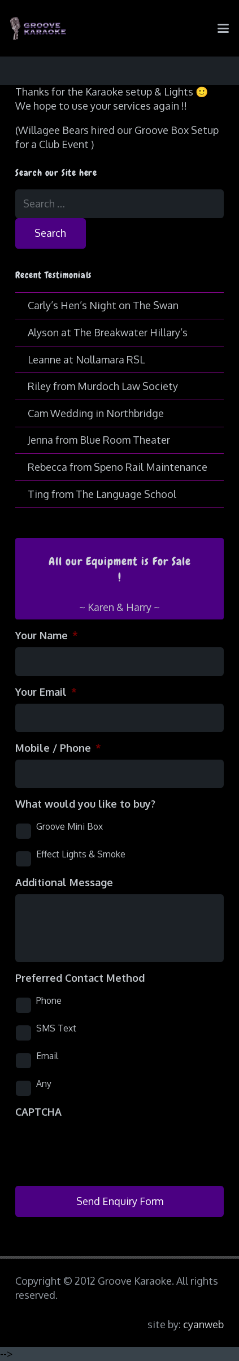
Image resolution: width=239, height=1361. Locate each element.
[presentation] (101, 1146)
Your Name (46, 635)
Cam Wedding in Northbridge (96, 413)
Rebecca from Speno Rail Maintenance (117, 467)
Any (43, 1083)
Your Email (46, 692)
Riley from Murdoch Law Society (103, 386)
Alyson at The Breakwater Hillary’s (108, 332)
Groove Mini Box (69, 826)
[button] (223, 28)
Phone (49, 1000)
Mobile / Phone (58, 748)
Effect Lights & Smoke (80, 854)
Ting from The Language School (102, 494)
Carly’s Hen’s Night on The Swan (103, 305)
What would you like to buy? (85, 803)
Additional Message (64, 882)
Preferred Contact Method (80, 978)
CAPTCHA (38, 1112)
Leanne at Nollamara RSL (86, 359)
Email (47, 1055)
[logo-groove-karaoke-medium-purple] (38, 28)
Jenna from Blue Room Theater (99, 440)
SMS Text (56, 1028)
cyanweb (203, 1324)
